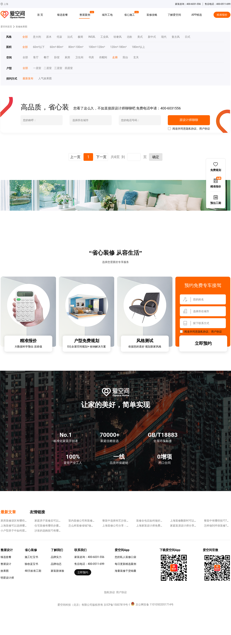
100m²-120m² (96, 47)
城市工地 (107, 14)
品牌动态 (56, 563)
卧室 (57, 57)
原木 (49, 36)
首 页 (40, 14)
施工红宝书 (31, 557)
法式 (70, 36)
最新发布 (28, 78)
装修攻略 (152, 14)
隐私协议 (191, 128)
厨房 (67, 57)
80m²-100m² (75, 47)
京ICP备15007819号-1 (117, 604)
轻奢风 (118, 36)
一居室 (35, 68)
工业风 (104, 36)
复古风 (176, 36)
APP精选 (196, 14)
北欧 (129, 36)
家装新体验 (57, 570)
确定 (155, 157)
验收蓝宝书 (31, 563)
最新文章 (8, 512)
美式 (140, 36)
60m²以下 (39, 47)
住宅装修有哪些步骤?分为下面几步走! (56, 525)
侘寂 (59, 36)
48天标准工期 (33, 570)
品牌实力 (56, 557)
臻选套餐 (62, 14)
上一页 (75, 157)
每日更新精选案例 (125, 563)
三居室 (57, 68)
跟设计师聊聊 (189, 120)
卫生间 (79, 57)
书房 (91, 57)
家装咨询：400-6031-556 (89, 557)
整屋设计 (6, 563)
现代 (163, 36)
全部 (25, 36)
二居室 (46, 68)
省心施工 (130, 14)
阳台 (125, 57)
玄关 (136, 57)
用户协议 (204, 128)
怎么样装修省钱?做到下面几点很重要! (90, 525)
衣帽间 (103, 57)
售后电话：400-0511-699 (89, 563)
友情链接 (37, 512)
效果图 (5, 570)
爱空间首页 (6, 26)
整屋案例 (85, 14)
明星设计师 (7, 577)
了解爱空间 (174, 14)
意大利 (37, 36)
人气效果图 (43, 78)
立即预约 (203, 343)
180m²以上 (138, 47)
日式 (187, 36)
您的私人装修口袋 (125, 557)
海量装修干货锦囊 (125, 570)
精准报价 (222, 14)
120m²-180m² (118, 47)
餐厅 (46, 57)
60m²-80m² (56, 47)
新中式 (152, 36)
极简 (80, 36)
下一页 (101, 157)
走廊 (115, 57)
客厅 (35, 57)
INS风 (91, 36)
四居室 (67, 68)
